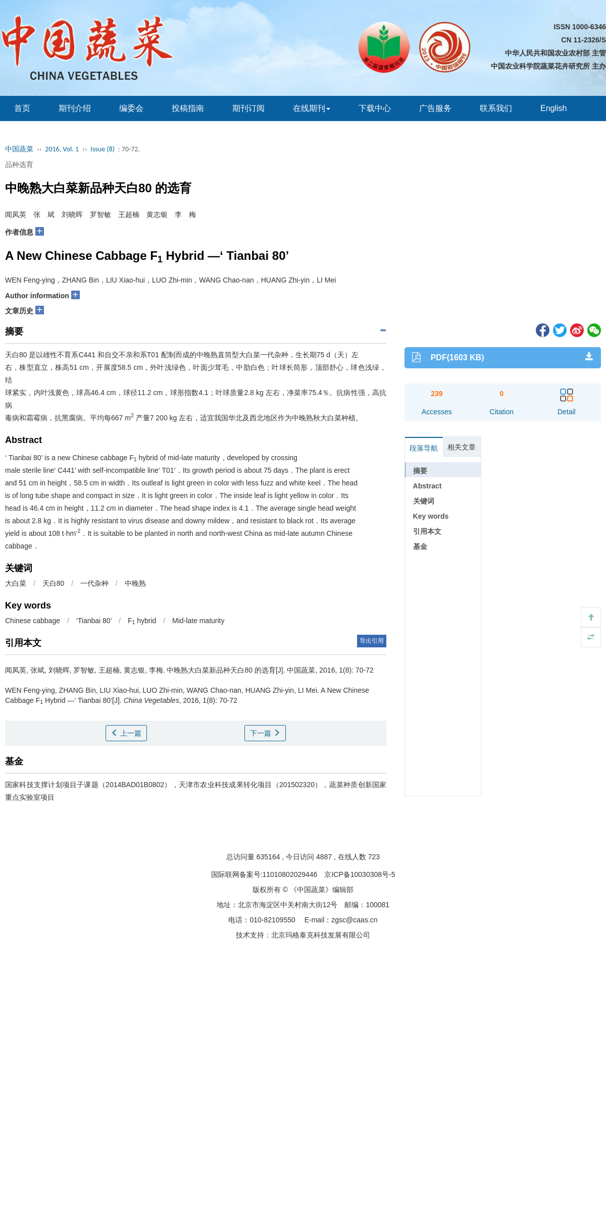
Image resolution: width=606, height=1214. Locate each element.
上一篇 (126, 733)
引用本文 (427, 531)
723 (374, 857)
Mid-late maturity (198, 621)
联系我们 (496, 108)
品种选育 (19, 164)
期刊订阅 (248, 108)
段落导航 (424, 448)
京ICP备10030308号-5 (359, 874)
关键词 (423, 501)
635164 (268, 857)
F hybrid (142, 621)
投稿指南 (188, 108)
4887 (324, 857)
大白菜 (15, 583)
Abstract (427, 486)
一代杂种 (94, 583)
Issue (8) (102, 149)
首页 (22, 108)
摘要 (420, 471)
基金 (420, 546)
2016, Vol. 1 (62, 149)
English (553, 108)
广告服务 (435, 108)
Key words (431, 516)
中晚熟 (135, 583)
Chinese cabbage (32, 621)
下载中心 (375, 108)
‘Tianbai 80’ (94, 621)
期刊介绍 (75, 108)
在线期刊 (311, 108)
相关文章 (461, 447)
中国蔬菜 (19, 149)
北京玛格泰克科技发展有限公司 (320, 935)
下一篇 (265, 733)
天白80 (53, 583)
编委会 (131, 108)
